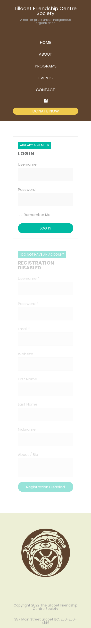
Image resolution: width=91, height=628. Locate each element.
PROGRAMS (46, 66)
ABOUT (45, 54)
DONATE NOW (45, 111)
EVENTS (45, 78)
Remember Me (34, 214)
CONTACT (45, 90)
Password (26, 189)
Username (27, 164)
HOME (45, 42)
